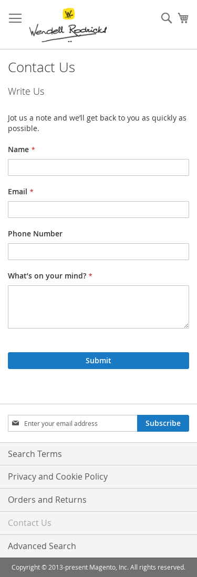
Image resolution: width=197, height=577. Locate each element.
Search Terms (35, 454)
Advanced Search (42, 546)
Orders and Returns (47, 499)
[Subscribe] (163, 423)
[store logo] (68, 24)
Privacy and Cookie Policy (58, 476)
